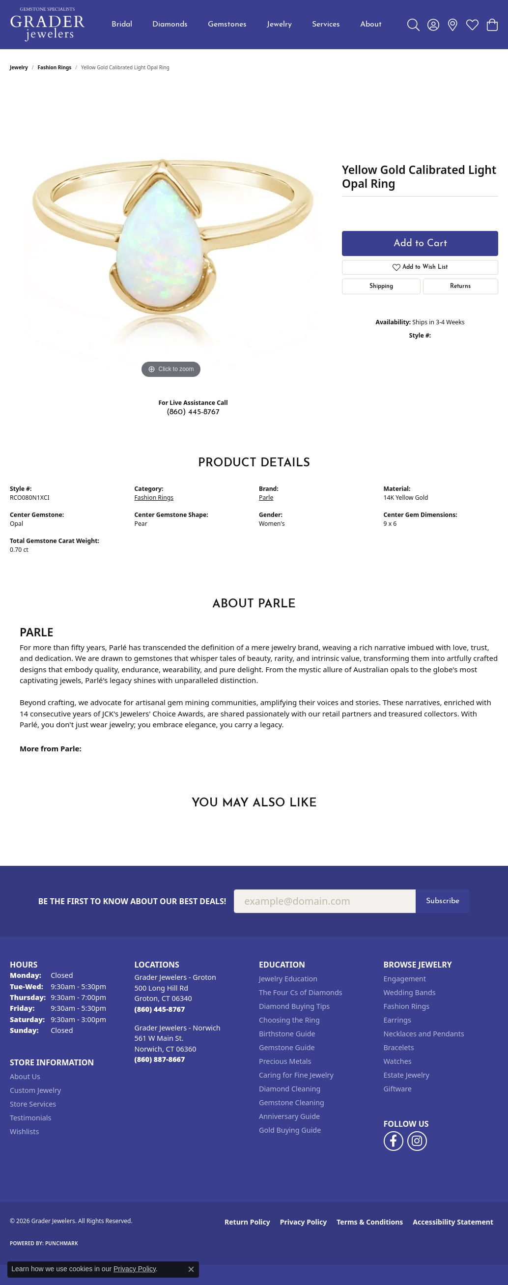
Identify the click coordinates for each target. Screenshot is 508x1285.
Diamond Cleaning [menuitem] (289, 1088)
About (371, 25)
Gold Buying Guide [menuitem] (290, 1130)
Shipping (381, 286)
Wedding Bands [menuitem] (410, 992)
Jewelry (279, 25)
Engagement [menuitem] (405, 978)
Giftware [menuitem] (398, 1088)
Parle (266, 497)
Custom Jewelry (35, 1090)
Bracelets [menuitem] (399, 1047)
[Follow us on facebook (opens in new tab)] (393, 1141)
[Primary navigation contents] (246, 24)
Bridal (122, 25)
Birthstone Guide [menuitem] (287, 1033)
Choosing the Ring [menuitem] (289, 1020)
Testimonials (30, 1117)
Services (326, 25)
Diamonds (170, 25)
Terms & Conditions (370, 1222)
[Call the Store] (160, 1009)
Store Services (33, 1104)
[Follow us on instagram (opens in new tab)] (417, 1141)
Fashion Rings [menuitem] (407, 1006)
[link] (453, 24)
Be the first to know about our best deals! (132, 901)
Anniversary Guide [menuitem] (289, 1116)
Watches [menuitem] (398, 1061)
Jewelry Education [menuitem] (288, 978)
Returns (460, 286)
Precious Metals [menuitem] (285, 1061)
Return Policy (247, 1222)
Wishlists (24, 1131)
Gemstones (227, 25)
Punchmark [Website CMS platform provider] (61, 1243)
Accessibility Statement (453, 1222)
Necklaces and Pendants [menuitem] (424, 1033)
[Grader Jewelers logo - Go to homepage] (48, 24)
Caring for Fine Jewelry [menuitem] (296, 1075)
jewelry (19, 67)
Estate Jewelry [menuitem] (406, 1075)
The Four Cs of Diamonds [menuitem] (300, 992)
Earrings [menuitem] (397, 1020)
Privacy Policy (303, 1222)
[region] (171, 233)
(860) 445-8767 (193, 412)
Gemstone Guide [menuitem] (287, 1047)
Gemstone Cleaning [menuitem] (291, 1102)
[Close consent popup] (191, 1269)
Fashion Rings (55, 67)
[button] (413, 24)
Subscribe (442, 901)
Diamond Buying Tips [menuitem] (294, 1006)
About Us (25, 1076)
